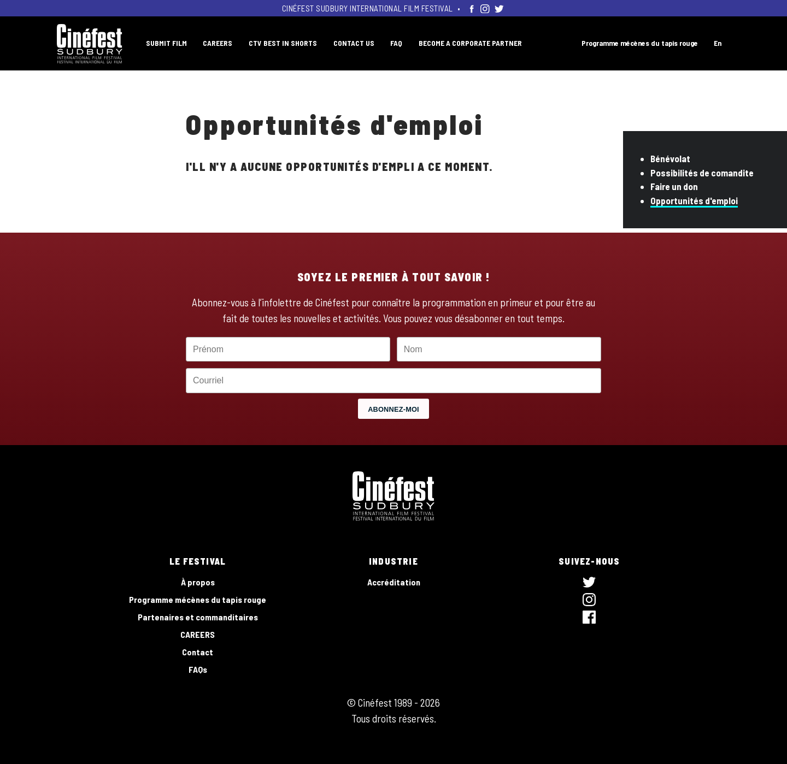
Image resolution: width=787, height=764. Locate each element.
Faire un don (674, 186)
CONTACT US (353, 43)
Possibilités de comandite (702, 172)
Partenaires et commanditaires (198, 617)
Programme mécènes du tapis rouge (640, 43)
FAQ (396, 43)
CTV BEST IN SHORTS (283, 43)
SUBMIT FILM (166, 43)
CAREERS (217, 43)
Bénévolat (670, 158)
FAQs (198, 669)
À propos (198, 582)
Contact (197, 652)
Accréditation (393, 582)
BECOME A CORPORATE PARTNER (470, 43)
